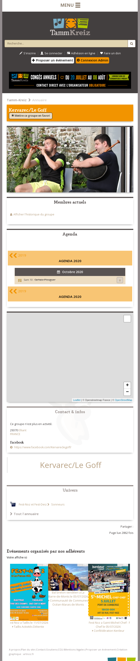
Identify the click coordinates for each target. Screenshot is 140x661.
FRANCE (15, 434)
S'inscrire (27, 53)
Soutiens (51, 649)
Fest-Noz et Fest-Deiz (33, 504)
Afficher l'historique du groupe (33, 214)
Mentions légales (74, 649)
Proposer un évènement (52, 60)
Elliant (22, 430)
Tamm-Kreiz (17, 100)
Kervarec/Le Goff (70, 465)
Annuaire (39, 100)
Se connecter (51, 53)
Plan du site (28, 649)
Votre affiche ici (17, 557)
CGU (60, 649)
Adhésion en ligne (81, 53)
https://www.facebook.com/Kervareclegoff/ (42, 447)
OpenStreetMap (123, 400)
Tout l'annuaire (24, 514)
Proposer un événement (101, 649)
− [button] (127, 392)
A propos (14, 649)
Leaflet (77, 400)
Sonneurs (57, 504)
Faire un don (110, 53)
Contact (40, 649)
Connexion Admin (92, 60)
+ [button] (127, 385)
